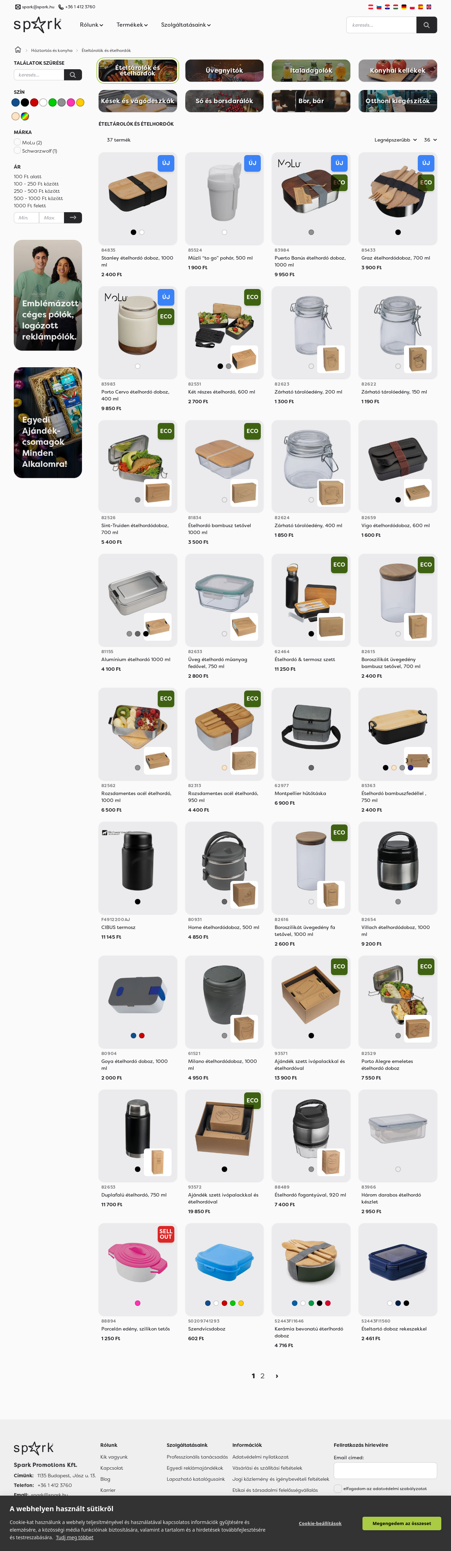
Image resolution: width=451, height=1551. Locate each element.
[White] (303, 1303)
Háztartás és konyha (52, 50)
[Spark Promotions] (38, 25)
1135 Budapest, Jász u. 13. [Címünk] (66, 1475)
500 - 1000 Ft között (38, 198)
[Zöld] (52, 102)
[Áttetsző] (311, 366)
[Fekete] (25, 102)
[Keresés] (73, 74)
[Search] (426, 25)
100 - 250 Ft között (36, 184)
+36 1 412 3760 (80, 7)
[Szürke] (61, 102)
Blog (105, 1479)
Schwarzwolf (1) (39, 151)
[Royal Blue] (294, 1303)
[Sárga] (80, 102)
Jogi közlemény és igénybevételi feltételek (280, 1479)
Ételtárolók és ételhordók (106, 50)
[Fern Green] (311, 1303)
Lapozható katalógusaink (196, 1479)
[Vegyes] (25, 116)
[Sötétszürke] (137, 634)
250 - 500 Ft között (37, 191)
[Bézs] (15, 116)
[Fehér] (43, 102)
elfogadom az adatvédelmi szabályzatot (385, 1488)
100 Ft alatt (28, 176)
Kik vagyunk (114, 1457)
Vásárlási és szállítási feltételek (267, 1468)
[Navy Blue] (398, 1303)
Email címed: (349, 1457)
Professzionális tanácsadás (197, 1457)
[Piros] (34, 102)
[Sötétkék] (410, 767)
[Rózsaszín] (71, 102)
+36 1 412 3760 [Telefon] (55, 1485)
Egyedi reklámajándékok (195, 1468)
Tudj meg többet (75, 1537)
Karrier (108, 1490)
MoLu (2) (32, 142)
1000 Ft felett (30, 205)
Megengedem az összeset (401, 1523)
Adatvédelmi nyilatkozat (260, 1457)
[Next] (277, 1375)
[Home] (18, 50)
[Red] (328, 1303)
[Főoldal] (55, 1448)
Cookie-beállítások (320, 1523)
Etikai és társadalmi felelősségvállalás (275, 1490)
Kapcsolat (111, 1468)
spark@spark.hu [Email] (49, 1495)
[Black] (319, 1303)
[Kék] (15, 102)
